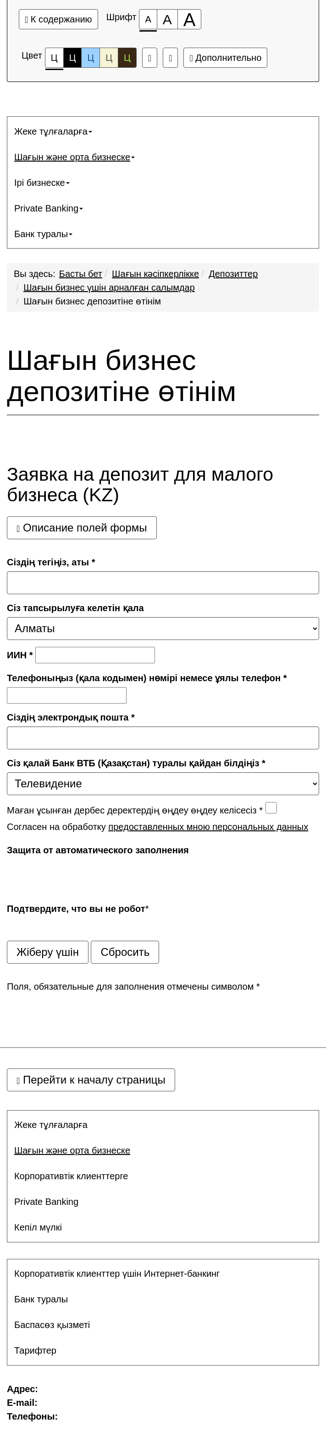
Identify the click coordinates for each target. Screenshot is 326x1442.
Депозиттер (233, 274)
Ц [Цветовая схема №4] (108, 58)
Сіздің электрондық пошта (71, 717)
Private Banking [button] (48, 208)
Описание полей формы (82, 527)
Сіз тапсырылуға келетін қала (75, 608)
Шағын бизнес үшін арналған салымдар (109, 287)
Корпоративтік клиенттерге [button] (71, 1176)
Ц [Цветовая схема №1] (54, 60)
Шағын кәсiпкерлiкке (155, 274)
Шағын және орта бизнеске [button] (74, 157)
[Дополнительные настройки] (170, 58)
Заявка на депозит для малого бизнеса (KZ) (140, 484)
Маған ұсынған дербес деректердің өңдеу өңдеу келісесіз (135, 810)
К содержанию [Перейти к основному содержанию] (58, 19)
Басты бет (80, 274)
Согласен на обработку (157, 827)
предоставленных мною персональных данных (208, 827)
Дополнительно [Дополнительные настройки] (225, 58)
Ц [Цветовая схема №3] (90, 58)
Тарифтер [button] (35, 1350)
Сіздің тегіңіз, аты (51, 562)
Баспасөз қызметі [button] (52, 1325)
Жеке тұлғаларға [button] (53, 131)
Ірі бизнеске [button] (42, 183)
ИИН (20, 655)
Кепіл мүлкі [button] (38, 1227)
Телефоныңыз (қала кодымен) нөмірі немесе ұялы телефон (147, 678)
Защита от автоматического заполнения (98, 850)
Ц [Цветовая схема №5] (127, 58)
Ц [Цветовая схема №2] (72, 58)
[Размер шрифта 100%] (148, 19)
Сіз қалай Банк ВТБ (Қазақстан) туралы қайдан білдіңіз (136, 763)
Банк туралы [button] (43, 234)
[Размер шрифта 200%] (189, 19)
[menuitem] (163, 131)
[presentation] (76, 877)
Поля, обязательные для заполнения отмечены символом (133, 986)
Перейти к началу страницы (91, 1079)
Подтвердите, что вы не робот (76, 909)
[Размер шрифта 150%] (167, 19)
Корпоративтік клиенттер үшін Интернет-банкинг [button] (117, 1274)
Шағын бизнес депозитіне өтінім (92, 301)
